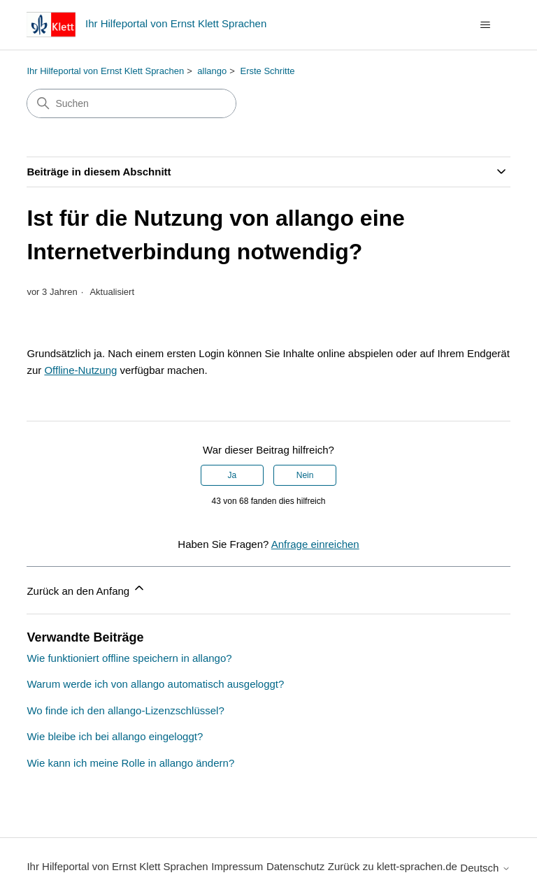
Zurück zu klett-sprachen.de (392, 866)
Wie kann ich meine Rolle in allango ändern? (130, 763)
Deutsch (485, 868)
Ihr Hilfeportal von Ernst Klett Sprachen (105, 71)
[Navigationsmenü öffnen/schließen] (485, 25)
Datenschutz (295, 866)
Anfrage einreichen (315, 544)
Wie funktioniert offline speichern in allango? (129, 658)
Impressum (237, 866)
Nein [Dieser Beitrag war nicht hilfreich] (305, 475)
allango (212, 71)
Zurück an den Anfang (86, 589)
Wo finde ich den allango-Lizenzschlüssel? (125, 710)
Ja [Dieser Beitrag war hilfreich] (232, 475)
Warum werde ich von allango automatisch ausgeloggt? (155, 684)
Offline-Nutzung (80, 370)
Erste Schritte (268, 71)
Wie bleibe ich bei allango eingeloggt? (115, 736)
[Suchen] (131, 103)
